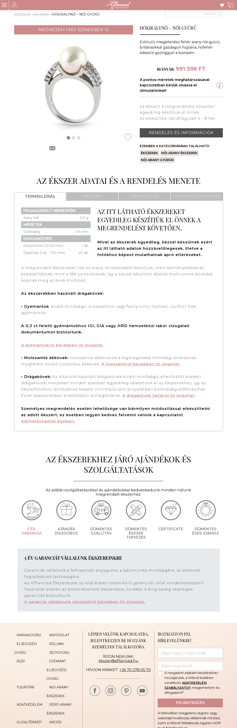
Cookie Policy (60, 708)
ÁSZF (18, 654)
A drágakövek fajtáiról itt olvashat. (160, 395)
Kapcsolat (56, 634)
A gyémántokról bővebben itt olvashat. (64, 345)
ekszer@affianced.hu (118, 660)
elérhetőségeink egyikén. (48, 421)
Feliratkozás (190, 703)
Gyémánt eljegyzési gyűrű (57, 661)
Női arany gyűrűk (157, 160)
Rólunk (54, 641)
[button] (68, 137)
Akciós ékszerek (62, 702)
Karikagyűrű (26, 634)
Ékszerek (46, 14)
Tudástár (23, 675)
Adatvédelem (27, 688)
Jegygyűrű (57, 648)
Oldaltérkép (26, 702)
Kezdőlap (24, 14)
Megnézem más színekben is (73, 29)
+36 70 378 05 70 (135, 669)
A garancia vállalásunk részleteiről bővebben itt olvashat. (87, 602)
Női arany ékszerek (179, 153)
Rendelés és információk (181, 132)
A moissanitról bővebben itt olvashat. (143, 364)
